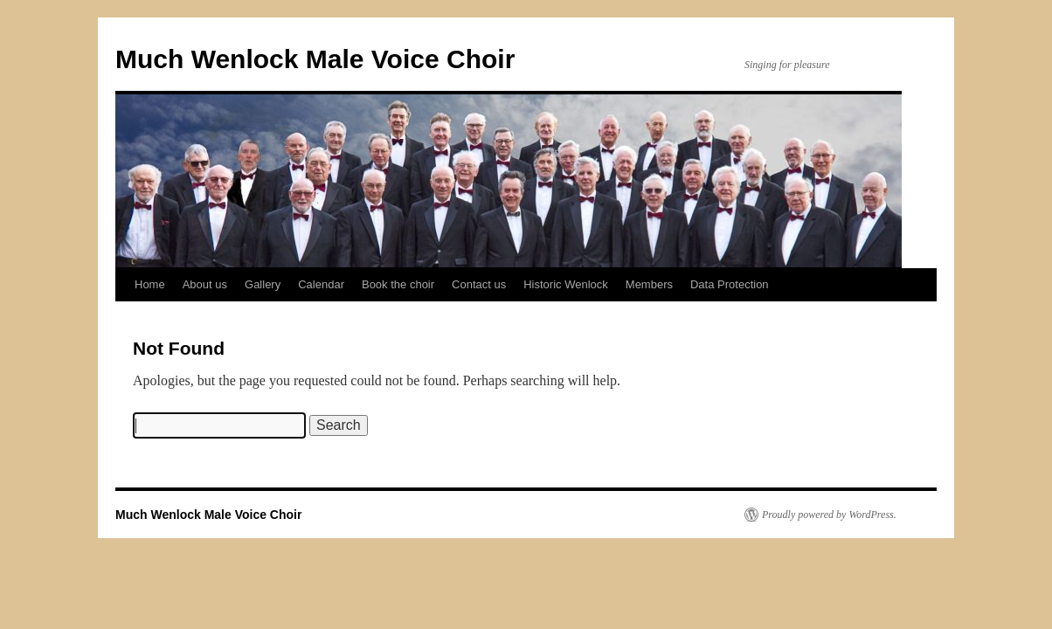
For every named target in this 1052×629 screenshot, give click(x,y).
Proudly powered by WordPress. (829, 514)
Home (150, 284)
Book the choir (398, 284)
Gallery (262, 284)
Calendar (321, 284)
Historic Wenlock (565, 284)
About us (205, 284)
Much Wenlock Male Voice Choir (315, 59)
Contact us (479, 284)
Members (649, 284)
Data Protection (729, 284)
